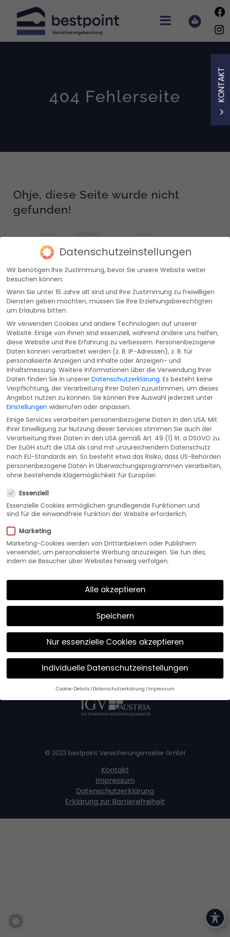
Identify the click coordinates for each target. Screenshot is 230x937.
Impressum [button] (161, 682)
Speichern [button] (115, 610)
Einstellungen (27, 400)
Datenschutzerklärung (125, 373)
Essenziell (31, 487)
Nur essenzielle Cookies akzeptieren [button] (115, 636)
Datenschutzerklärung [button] (119, 682)
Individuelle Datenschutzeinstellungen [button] (115, 662)
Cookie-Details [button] (73, 682)
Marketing (32, 525)
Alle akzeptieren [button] (115, 584)
